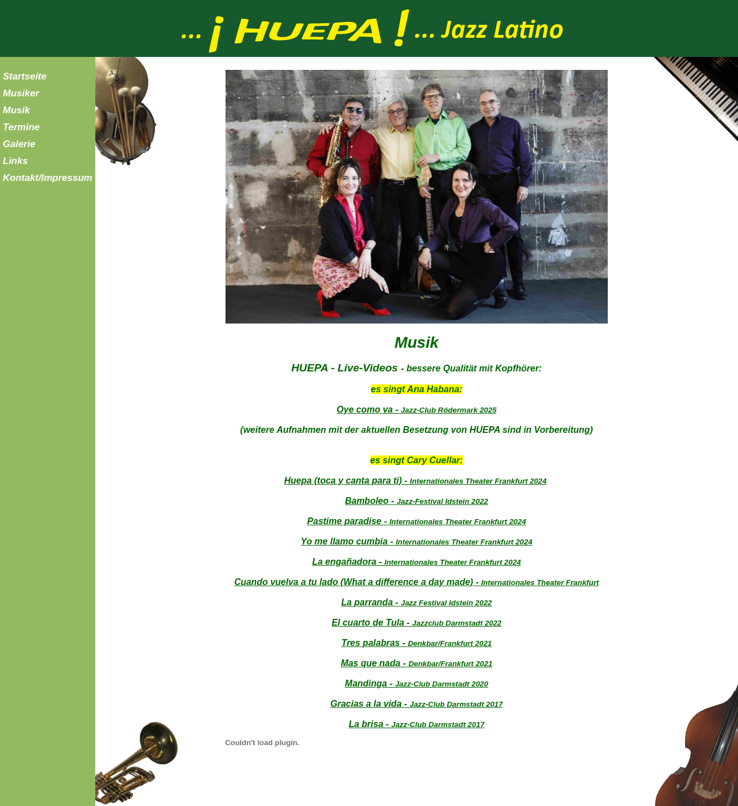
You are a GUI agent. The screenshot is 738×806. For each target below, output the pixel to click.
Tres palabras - (416, 643)
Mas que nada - (416, 663)
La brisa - (416, 724)
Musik (16, 110)
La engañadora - (416, 561)
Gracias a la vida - (416, 703)
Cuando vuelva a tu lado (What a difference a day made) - (416, 582)
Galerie (19, 144)
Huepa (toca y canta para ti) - (415, 480)
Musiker (21, 93)
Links (15, 161)
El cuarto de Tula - (416, 622)
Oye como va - (416, 409)
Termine (21, 127)
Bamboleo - (416, 501)
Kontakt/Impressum (47, 177)
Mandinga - (416, 683)
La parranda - (416, 602)
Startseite (24, 76)
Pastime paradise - (416, 521)
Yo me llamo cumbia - (417, 541)
